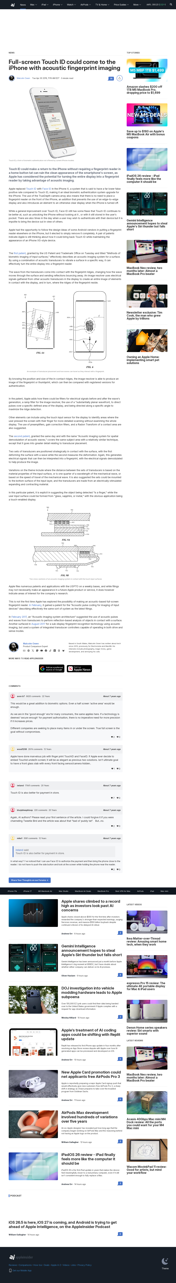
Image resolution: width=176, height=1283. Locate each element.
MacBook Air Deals (83, 891)
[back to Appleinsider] (13, 5)
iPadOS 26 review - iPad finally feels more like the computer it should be (88, 1159)
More (137, 4)
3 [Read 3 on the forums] (120, 1141)
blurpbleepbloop (25, 810)
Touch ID (31, 188)
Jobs (73, 1265)
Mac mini (164, 891)
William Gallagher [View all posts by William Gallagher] (70, 1142)
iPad (45, 4)
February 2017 (19, 616)
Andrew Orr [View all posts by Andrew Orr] (67, 934)
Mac (33, 4)
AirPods (85, 4)
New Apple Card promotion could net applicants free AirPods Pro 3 (91, 1074)
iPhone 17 (28, 891)
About (112, 696)
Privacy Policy (84, 1265)
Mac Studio (63, 891)
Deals (46, 1265)
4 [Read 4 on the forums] (120, 975)
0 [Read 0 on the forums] (120, 1059)
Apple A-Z (56, 1265)
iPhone (58, 4)
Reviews (13, 1265)
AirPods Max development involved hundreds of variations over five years (89, 1117)
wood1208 (22, 749)
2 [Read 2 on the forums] (120, 933)
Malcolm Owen (23, 78)
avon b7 (21, 696)
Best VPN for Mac (123, 891)
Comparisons (25, 1265)
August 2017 (38, 623)
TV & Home (102, 4)
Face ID (46, 188)
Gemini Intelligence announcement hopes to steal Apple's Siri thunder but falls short (91, 950)
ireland (20, 785)
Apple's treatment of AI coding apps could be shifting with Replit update (90, 1034)
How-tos (37, 1265)
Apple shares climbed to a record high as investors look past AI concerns (90, 905)
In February (35, 605)
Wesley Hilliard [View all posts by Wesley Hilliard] (68, 1018)
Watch (71, 4)
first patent (20, 253)
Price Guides (121, 4)
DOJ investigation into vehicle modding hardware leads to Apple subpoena (91, 992)
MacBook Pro (103, 891)
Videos (66, 1265)
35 (111, 78)
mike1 (20, 838)
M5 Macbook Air (45, 891)
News (23, 4)
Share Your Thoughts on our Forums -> (29, 880)
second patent (22, 436)
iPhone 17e (12, 891)
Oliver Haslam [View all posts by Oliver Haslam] (68, 976)
